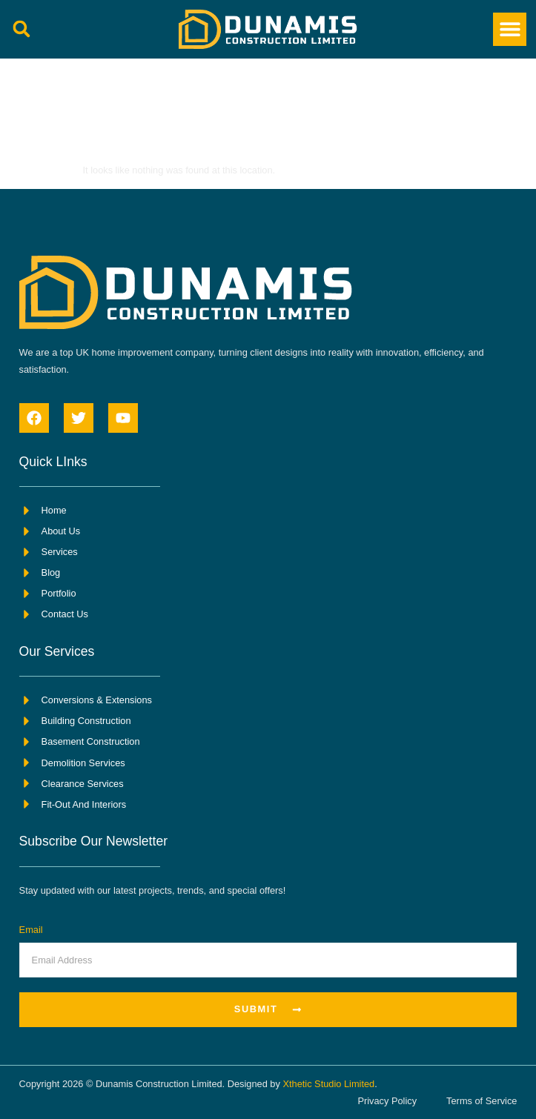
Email (31, 929)
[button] (22, 29)
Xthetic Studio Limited (328, 1083)
